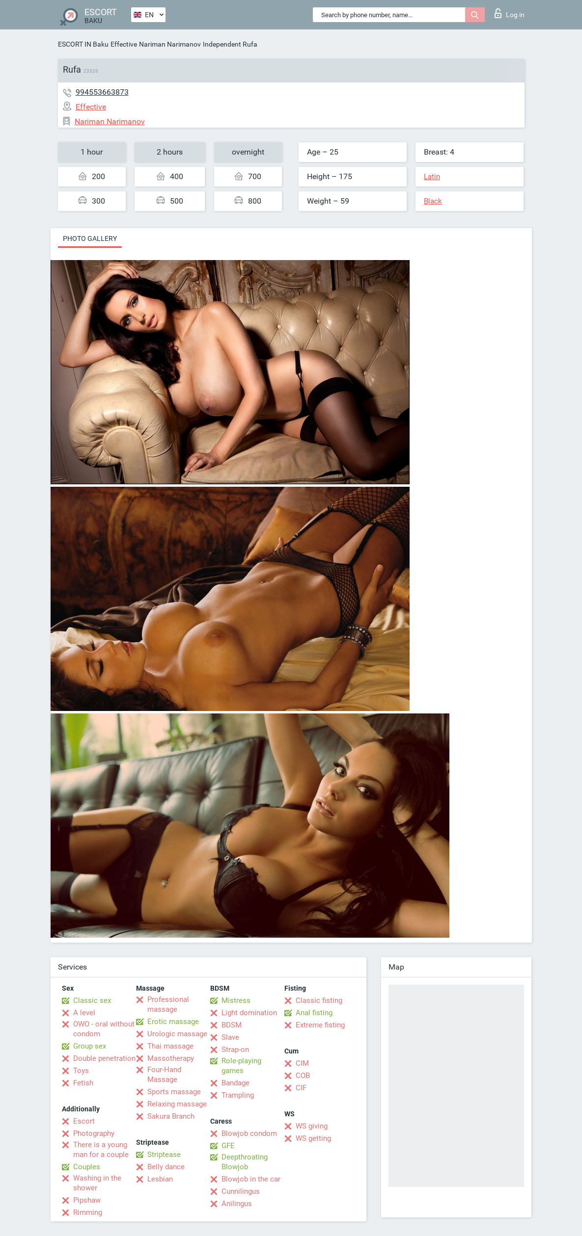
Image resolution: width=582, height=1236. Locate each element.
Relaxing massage (177, 1104)
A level (84, 1012)
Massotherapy (170, 1058)
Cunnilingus (241, 1191)
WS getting (313, 1138)
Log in (510, 13)
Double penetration (104, 1058)
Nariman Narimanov (170, 44)
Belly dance (166, 1166)
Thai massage (170, 1046)
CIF (301, 1087)
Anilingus (237, 1203)
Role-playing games (241, 1065)
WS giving (312, 1126)
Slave (230, 1037)
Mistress (236, 1000)
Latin (432, 176)
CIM (302, 1063)
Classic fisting (319, 1000)
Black (433, 201)
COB (303, 1075)
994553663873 (102, 92)
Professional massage (168, 1004)
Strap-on (235, 1049)
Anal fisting (314, 1012)
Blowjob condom (249, 1133)
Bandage (235, 1082)
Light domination (249, 1012)
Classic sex (92, 1000)
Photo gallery (90, 238)
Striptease (164, 1154)
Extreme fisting (320, 1025)
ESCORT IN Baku (83, 44)
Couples (86, 1166)
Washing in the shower (97, 1183)
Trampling (238, 1095)
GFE (228, 1145)
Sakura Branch (170, 1116)
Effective (124, 44)
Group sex (89, 1046)
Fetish (83, 1082)
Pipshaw (87, 1200)
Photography (93, 1133)
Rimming (87, 1212)
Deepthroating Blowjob (245, 1162)
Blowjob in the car (251, 1179)
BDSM (232, 1025)
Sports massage (174, 1091)
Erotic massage (173, 1021)
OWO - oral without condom (104, 1029)
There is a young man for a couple (101, 1149)
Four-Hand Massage (164, 1074)
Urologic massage (177, 1033)
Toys (81, 1070)
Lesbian (160, 1179)
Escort (84, 1121)
